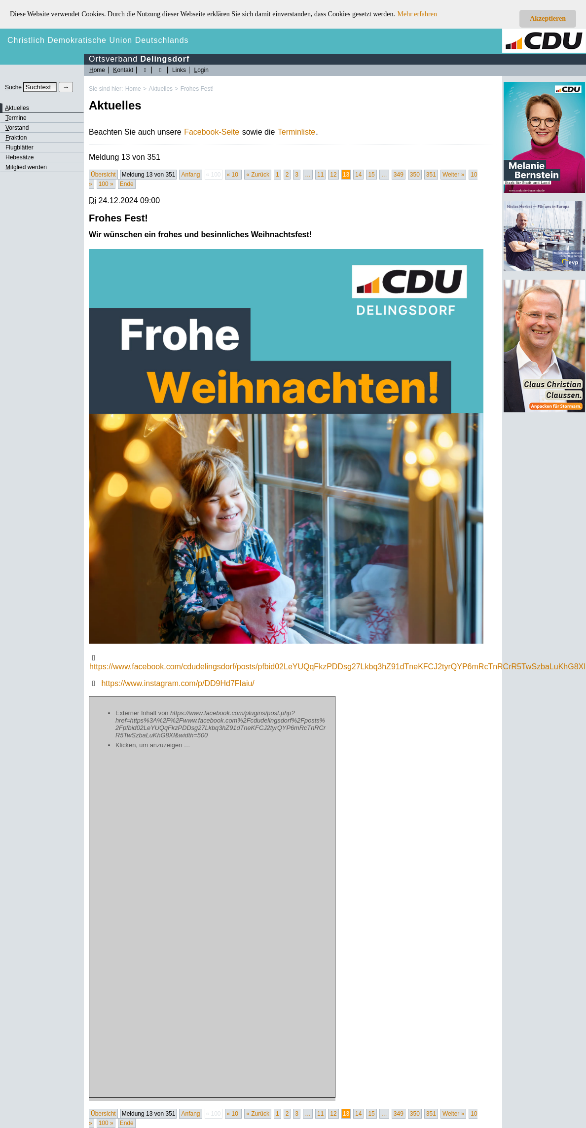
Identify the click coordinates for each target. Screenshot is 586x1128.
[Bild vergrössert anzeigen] (286, 446)
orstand (17, 127)
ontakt (123, 70)
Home (133, 88)
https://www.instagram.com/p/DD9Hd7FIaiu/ (177, 683)
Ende (127, 184)
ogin (201, 70)
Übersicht (103, 174)
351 (431, 174)
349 (398, 174)
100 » (106, 184)
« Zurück (257, 174)
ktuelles (17, 108)
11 (320, 174)
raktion (16, 137)
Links (179, 70)
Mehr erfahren (417, 14)
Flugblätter (19, 147)
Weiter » (453, 174)
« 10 (233, 174)
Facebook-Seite (211, 132)
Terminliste (296, 132)
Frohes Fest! (197, 88)
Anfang (190, 174)
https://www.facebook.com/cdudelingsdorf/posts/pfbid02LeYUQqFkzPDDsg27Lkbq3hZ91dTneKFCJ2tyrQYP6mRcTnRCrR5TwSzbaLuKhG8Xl (337, 666)
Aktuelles (160, 88)
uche (13, 87)
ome (97, 70)
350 (415, 174)
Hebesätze (19, 157)
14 (358, 174)
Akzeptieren (548, 18)
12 (333, 174)
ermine (16, 117)
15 (371, 174)
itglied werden (26, 167)
